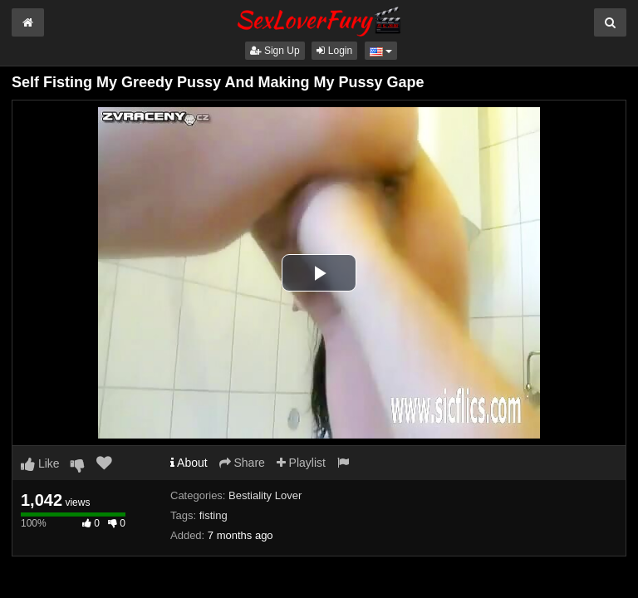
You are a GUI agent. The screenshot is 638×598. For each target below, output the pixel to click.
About (189, 462)
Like (40, 463)
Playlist (301, 462)
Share (242, 462)
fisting (213, 515)
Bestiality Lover (265, 495)
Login (334, 50)
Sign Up (275, 50)
